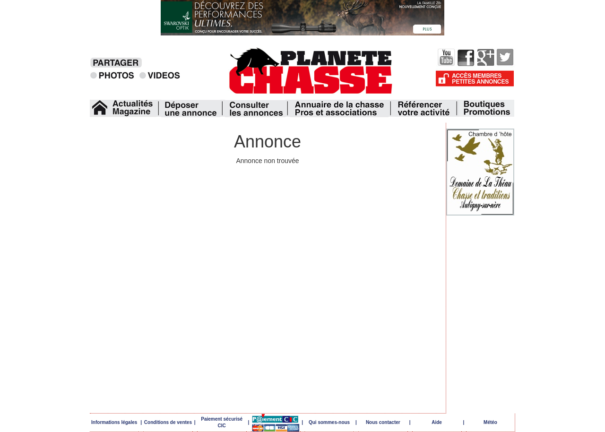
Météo (490, 422)
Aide (437, 422)
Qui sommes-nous (329, 422)
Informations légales (114, 422)
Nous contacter (383, 422)
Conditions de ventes (168, 422)
